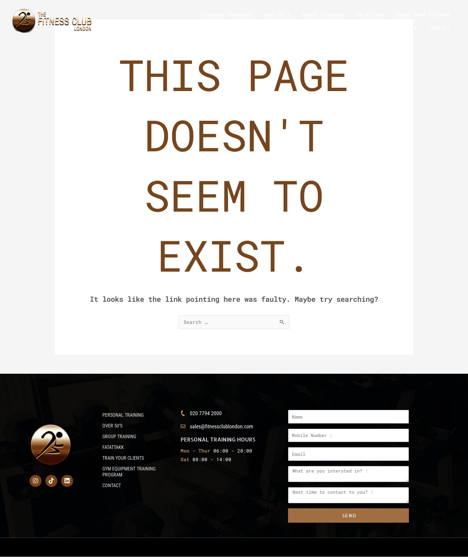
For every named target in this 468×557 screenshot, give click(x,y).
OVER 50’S (277, 14)
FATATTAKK (370, 14)
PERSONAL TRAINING (226, 14)
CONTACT (439, 28)
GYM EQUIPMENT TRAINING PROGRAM (372, 28)
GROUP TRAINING (323, 14)
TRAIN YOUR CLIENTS (422, 14)
